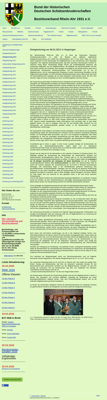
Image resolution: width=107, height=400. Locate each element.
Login (98, 395)
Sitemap (43, 396)
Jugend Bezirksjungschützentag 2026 (11, 324)
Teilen (5, 385)
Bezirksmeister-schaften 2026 (10, 350)
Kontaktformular (6, 207)
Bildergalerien (8, 255)
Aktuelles (10, 330)
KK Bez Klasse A (8, 297)
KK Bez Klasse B (8, 302)
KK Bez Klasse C (8, 308)
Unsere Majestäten (13, 334)
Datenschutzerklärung (8, 208)
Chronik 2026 (11, 337)
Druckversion (35, 396)
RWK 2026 (8, 270)
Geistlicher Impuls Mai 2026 (12, 379)
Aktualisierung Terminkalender (11, 368)
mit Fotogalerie (11, 326)
